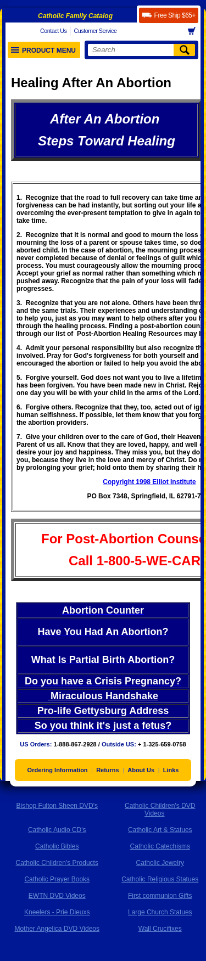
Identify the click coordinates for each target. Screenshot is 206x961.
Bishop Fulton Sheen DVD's (57, 806)
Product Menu (43, 50)
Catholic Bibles (57, 846)
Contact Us (53, 30)
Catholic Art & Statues (160, 830)
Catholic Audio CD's (57, 830)
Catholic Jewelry (160, 863)
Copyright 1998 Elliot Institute (149, 482)
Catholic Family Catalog (75, 16)
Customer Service (95, 30)
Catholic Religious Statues (159, 879)
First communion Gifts (160, 896)
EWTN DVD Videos (57, 896)
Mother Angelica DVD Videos (56, 928)
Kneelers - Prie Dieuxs (57, 912)
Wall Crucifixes (160, 928)
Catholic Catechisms (160, 846)
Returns (107, 770)
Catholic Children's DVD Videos (160, 809)
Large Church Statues (160, 912)
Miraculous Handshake (103, 695)
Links (171, 770)
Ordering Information (57, 770)
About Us (140, 770)
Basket (195, 31)
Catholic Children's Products (57, 863)
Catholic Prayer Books (57, 879)
